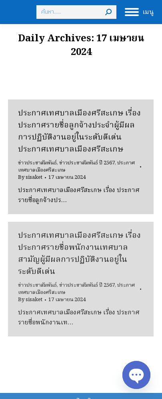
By (30, 177)
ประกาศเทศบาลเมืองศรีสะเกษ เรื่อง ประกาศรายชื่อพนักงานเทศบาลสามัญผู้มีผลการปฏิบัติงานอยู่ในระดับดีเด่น (79, 253)
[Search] (76, 12)
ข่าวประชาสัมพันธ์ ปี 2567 (87, 163)
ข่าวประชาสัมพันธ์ (37, 163)
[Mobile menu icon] (139, 12)
